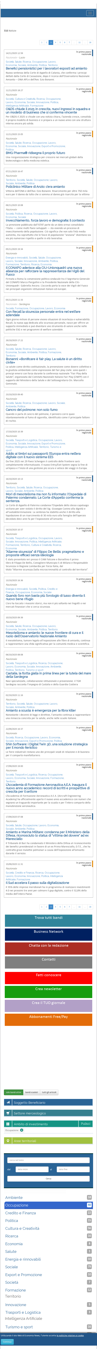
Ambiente (32, 65)
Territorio (53, 65)
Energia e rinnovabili (17, 257)
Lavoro (52, 61)
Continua (7, 1342)
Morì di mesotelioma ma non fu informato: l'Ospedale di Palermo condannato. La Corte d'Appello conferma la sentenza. (46, 497)
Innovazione (42, 102)
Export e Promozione (53, 146)
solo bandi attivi (13, 1092)
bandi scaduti (31, 1092)
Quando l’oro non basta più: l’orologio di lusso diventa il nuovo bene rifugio (45, 597)
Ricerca (27, 61)
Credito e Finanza (24, 872)
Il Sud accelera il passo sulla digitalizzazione (37, 883)
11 (79, 42)
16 (90, 42)
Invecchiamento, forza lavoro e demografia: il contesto (45, 220)
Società (10, 61)
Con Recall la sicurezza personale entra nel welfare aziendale (43, 313)
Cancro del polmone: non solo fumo (32, 410)
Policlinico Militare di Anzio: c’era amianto (35, 186)
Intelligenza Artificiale (17, 105)
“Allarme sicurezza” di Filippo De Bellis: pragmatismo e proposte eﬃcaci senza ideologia (45, 553)
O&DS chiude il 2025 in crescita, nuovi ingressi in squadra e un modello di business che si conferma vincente (48, 110)
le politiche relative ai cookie (70, 1335)
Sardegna (24, 304)
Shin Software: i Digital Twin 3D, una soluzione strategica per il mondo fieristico (46, 745)
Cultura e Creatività (25, 99)
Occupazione (39, 61)
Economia (11, 65)
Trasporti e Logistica (26, 440)
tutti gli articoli (49, 1092)
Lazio (22, 57)
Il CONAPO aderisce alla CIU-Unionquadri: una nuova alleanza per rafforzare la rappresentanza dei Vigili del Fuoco (45, 271)
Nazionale (11, 94)
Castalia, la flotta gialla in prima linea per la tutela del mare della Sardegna (48, 675)
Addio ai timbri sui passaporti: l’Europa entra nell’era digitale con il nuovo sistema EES (43, 455)
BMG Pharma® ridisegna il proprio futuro (35, 153)
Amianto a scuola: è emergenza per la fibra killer (41, 710)
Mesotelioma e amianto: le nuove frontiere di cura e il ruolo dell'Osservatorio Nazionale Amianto (44, 634)
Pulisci (85, 1123)
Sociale (22, 65)
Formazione (36, 105)
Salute (18, 61)
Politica (43, 65)
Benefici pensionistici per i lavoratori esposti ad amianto (46, 68)
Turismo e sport (34, 670)
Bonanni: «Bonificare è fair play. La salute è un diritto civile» (44, 360)
